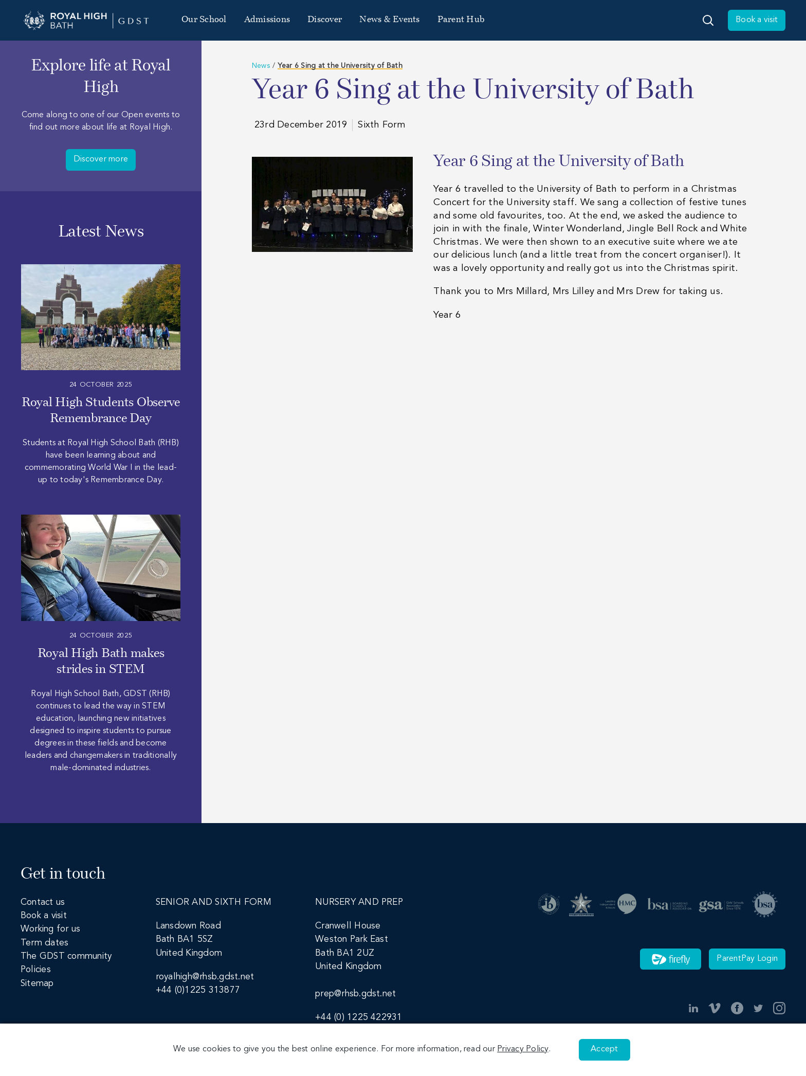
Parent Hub (461, 19)
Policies (36, 969)
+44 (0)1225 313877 (198, 990)
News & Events (389, 19)
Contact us (43, 902)
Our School (203, 19)
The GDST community (66, 956)
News (261, 65)
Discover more (101, 159)
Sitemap (37, 983)
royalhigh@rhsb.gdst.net (205, 977)
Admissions (267, 19)
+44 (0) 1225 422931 (358, 1017)
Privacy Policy (522, 1049)
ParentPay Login (747, 959)
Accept (604, 1049)
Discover (324, 19)
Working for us (50, 929)
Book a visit (757, 20)
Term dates (44, 943)
